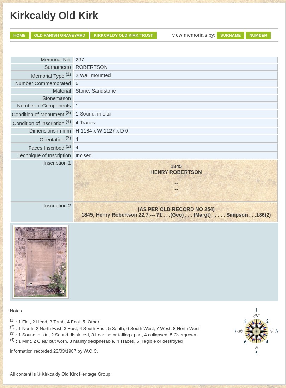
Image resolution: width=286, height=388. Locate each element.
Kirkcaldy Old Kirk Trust (123, 35)
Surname (230, 35)
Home (19, 35)
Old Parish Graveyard (59, 35)
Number (258, 35)
